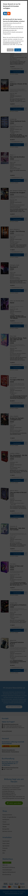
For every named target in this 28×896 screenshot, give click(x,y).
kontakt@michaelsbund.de (10, 42)
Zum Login (17, 50)
